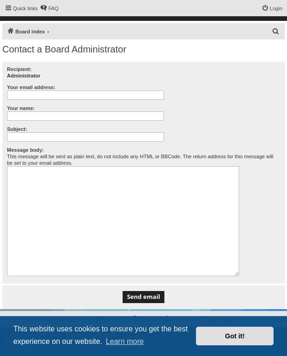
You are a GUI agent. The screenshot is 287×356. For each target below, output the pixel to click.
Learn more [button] (125, 341)
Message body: (25, 150)
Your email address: (31, 87)
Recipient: (19, 69)
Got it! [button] (235, 336)
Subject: (17, 129)
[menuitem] (49, 8)
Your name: (21, 108)
